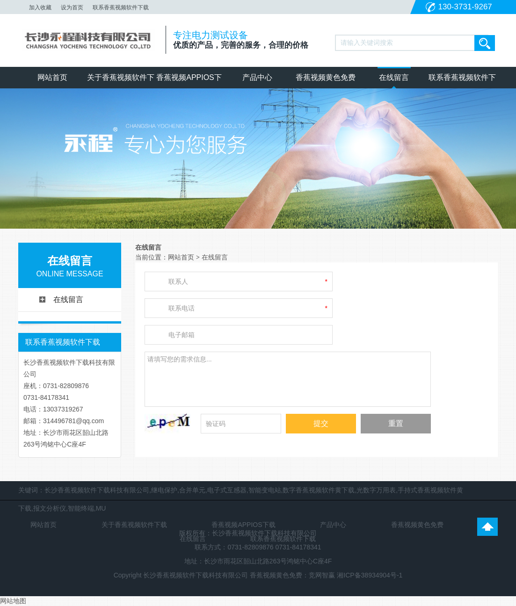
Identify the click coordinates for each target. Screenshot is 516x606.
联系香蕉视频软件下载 (121, 7)
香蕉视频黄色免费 (326, 77)
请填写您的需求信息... (287, 378)
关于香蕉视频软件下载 (120, 80)
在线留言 (394, 77)
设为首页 (72, 7)
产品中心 (257, 77)
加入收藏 (40, 7)
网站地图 (13, 601)
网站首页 (52, 77)
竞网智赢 (322, 575)
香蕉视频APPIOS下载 (189, 80)
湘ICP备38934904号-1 (369, 575)
